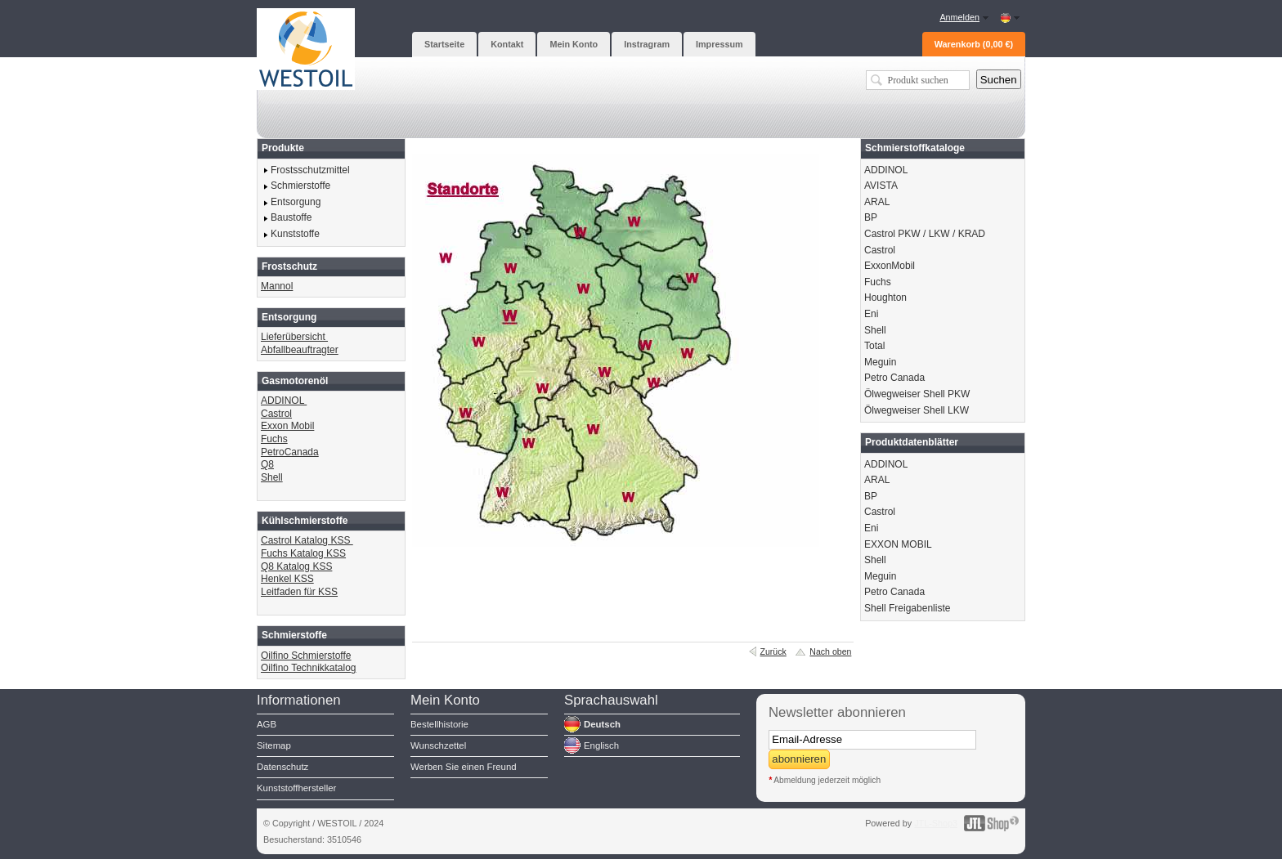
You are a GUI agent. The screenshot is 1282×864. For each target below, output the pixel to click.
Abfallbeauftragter (299, 350)
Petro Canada (894, 377)
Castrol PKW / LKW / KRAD (924, 234)
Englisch (601, 745)
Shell (272, 477)
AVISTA (881, 185)
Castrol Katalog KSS (307, 540)
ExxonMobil (889, 265)
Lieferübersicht (294, 336)
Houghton (885, 297)
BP (870, 217)
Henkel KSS (287, 578)
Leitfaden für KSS (299, 592)
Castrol (276, 413)
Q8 (267, 464)
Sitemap (274, 745)
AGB (266, 724)
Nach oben (830, 651)
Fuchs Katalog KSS (303, 553)
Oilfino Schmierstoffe (306, 655)
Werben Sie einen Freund (463, 767)
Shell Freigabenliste (907, 608)
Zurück (773, 651)
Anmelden (959, 17)
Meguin (880, 362)
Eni (871, 314)
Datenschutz (282, 767)
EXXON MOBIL (898, 544)
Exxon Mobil (287, 426)
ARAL (877, 202)
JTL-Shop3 (935, 823)
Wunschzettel (438, 745)
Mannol (277, 286)
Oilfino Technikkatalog (308, 668)
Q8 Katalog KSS (296, 566)
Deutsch (602, 724)
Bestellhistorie (439, 724)
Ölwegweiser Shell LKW (916, 410)
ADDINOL (284, 400)
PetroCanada (290, 452)
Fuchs (274, 439)
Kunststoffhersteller (296, 788)
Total (874, 345)
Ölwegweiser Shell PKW (917, 394)
